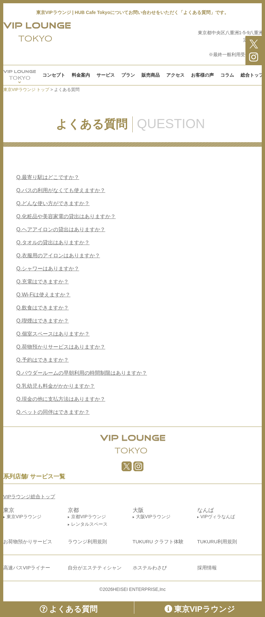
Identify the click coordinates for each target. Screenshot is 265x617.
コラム (227, 75)
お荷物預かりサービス (27, 541)
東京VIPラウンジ (24, 516)
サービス (105, 75)
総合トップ (252, 75)
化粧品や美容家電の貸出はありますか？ (66, 216)
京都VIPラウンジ (88, 516)
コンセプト (53, 75)
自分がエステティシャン (95, 567)
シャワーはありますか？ (47, 268)
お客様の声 (202, 75)
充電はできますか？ (42, 281)
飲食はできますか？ (42, 307)
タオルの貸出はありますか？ (53, 242)
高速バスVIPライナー (26, 567)
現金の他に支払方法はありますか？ (60, 399)
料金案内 (81, 75)
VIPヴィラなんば (217, 516)
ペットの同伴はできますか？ (53, 412)
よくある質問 (68, 609)
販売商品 (150, 75)
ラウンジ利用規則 (87, 541)
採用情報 (207, 567)
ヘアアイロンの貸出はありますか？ (60, 229)
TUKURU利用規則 (217, 541)
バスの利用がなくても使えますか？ (60, 190)
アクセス (175, 75)
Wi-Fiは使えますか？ (43, 294)
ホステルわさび (150, 567)
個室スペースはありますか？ (53, 334)
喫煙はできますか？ (42, 321)
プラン (128, 75)
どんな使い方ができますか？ (53, 203)
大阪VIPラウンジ (153, 516)
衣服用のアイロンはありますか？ (58, 255)
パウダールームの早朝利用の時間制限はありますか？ (81, 373)
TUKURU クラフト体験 (158, 541)
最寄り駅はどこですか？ (47, 177)
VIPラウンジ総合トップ (29, 496)
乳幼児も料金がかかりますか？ (55, 386)
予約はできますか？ (42, 360)
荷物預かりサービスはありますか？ (60, 347)
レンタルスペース (89, 524)
